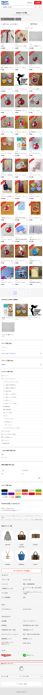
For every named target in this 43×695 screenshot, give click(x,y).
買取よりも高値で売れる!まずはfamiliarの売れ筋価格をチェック (21, 509)
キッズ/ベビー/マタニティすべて (22, 381)
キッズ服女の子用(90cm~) (22, 385)
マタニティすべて (23, 418)
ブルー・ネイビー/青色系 (7, 494)
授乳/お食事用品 (22, 409)
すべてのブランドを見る (21, 571)
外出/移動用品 (22, 406)
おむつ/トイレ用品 (22, 412)
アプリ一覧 (25, 676)
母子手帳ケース (23, 422)
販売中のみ (5, 24)
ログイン (29, 3)
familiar (21, 364)
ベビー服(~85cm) (22, 391)
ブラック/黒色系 (7, 490)
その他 (18, 19)
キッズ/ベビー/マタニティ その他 (22, 428)
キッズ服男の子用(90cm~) (22, 388)
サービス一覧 (4, 676)
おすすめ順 (13, 24)
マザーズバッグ (23, 425)
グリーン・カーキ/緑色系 (41, 490)
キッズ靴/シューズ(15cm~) (22, 394)
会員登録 (37, 3)
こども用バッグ (22, 400)
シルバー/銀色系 (7, 497)
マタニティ (22, 415)
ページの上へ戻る (21, 684)
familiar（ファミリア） (7, 19)
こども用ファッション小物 (22, 403)
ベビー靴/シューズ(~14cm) (22, 397)
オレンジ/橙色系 (41, 494)
